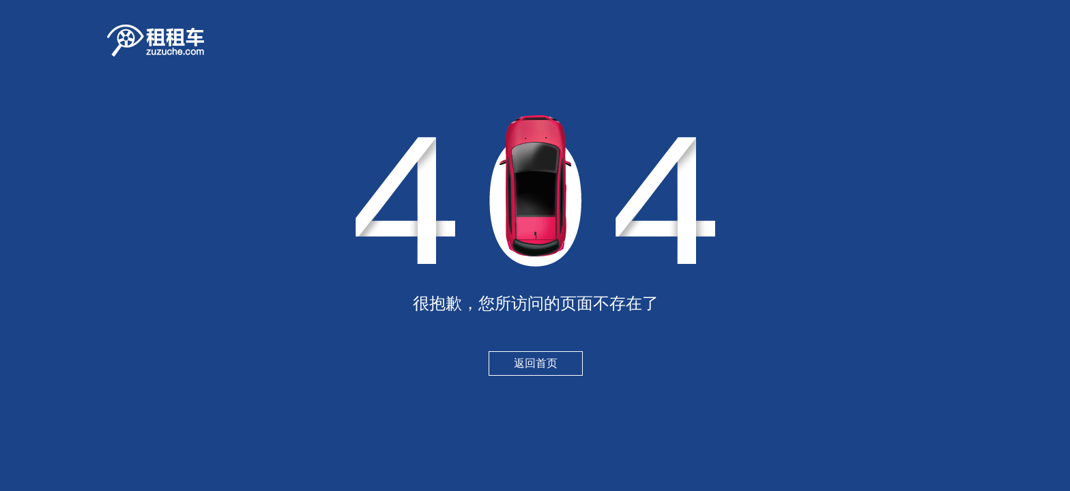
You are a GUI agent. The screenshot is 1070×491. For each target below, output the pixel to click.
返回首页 (536, 363)
